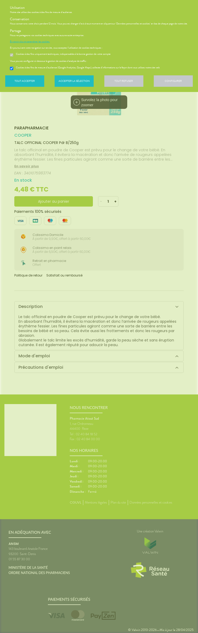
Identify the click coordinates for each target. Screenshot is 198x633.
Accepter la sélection (74, 81)
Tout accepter (25, 81)
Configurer (173, 81)
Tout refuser (123, 81)
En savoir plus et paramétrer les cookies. (30, 41)
